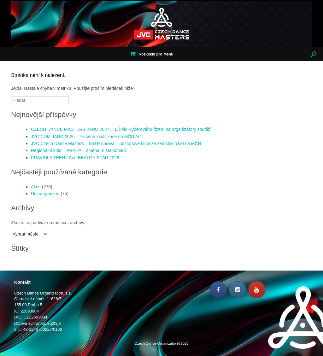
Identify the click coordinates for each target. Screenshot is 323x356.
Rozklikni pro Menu (152, 54)
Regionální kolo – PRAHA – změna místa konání (78, 150)
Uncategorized (45, 193)
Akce (36, 186)
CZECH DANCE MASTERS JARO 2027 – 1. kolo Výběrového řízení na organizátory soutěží (121, 129)
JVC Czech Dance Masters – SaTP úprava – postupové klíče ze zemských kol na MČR (116, 143)
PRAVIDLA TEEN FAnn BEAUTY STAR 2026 (75, 157)
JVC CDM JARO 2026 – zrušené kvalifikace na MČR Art (86, 136)
